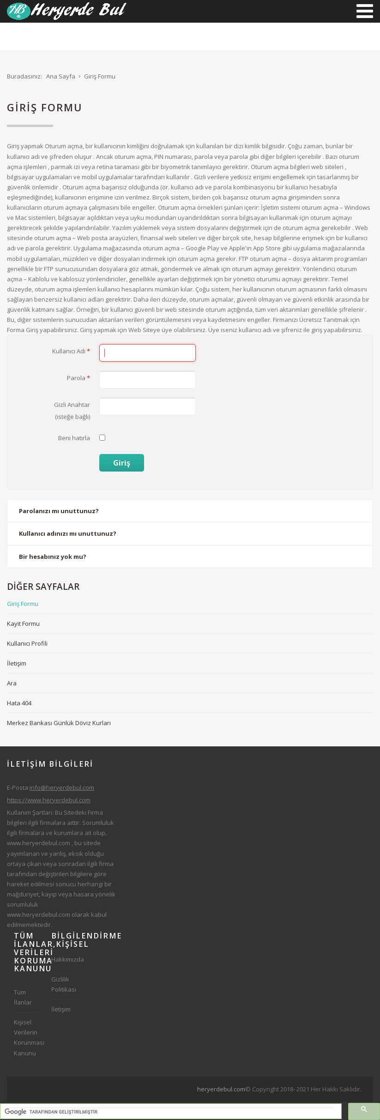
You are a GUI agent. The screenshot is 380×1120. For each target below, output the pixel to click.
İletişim (16, 663)
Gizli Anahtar (72, 404)
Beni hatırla (74, 438)
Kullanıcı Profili (27, 643)
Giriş (121, 463)
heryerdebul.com (221, 1089)
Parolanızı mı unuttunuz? (59, 511)
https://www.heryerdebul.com (48, 800)
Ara (12, 683)
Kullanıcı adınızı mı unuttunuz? (67, 533)
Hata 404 (19, 703)
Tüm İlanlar (23, 997)
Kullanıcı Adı (71, 351)
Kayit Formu (23, 623)
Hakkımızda (63, 959)
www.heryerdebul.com (38, 843)
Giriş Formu (22, 603)
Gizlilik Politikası (63, 984)
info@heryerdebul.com (62, 787)
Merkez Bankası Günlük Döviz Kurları (59, 723)
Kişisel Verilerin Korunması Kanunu (25, 1037)
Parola (78, 378)
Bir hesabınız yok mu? (52, 556)
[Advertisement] (197, 1105)
